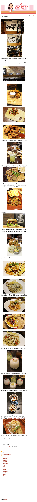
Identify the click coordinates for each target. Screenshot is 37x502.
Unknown (4, 454)
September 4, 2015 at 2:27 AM (8, 454)
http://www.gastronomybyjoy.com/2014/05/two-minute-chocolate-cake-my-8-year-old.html (16, 418)
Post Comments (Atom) (6, 499)
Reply (3, 452)
